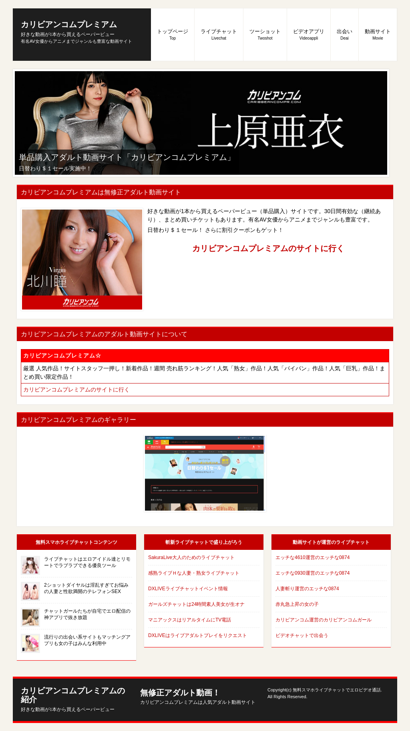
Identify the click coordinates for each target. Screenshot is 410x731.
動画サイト (378, 34)
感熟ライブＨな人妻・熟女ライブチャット (193, 573)
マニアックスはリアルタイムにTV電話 (189, 620)
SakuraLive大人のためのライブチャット (191, 557)
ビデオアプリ (308, 34)
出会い (344, 34)
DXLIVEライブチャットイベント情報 (188, 588)
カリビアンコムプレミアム (69, 28)
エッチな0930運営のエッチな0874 (312, 573)
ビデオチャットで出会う (301, 635)
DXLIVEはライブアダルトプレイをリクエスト (197, 635)
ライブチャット (219, 34)
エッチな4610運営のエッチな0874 (312, 557)
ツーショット (265, 34)
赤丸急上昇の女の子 (297, 604)
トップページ (172, 34)
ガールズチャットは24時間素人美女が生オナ (196, 604)
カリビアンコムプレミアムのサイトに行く (268, 248)
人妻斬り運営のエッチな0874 (307, 588)
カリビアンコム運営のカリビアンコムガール (323, 620)
